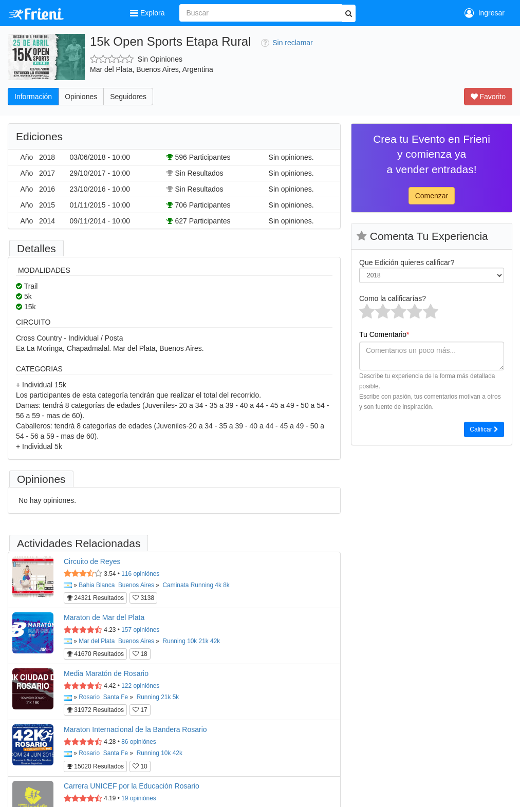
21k (204, 641)
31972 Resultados (95, 710)
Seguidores (128, 96)
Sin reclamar (287, 43)
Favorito (488, 96)
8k (226, 585)
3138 (143, 598)
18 (140, 654)
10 (140, 766)
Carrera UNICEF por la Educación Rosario (131, 786)
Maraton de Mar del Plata (104, 617)
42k (215, 641)
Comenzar (432, 196)
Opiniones (81, 96)
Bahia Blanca (97, 585)
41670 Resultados (95, 654)
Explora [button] (148, 13)
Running (202, 585)
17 (140, 710)
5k (176, 697)
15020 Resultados (95, 766)
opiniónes (140, 573)
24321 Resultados (95, 598)
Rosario (89, 697)
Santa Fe (115, 697)
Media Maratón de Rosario (106, 673)
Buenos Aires (136, 585)
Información (33, 96)
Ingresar (485, 13)
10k (192, 641)
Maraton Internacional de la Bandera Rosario (135, 729)
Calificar (484, 429)
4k (218, 585)
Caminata (176, 585)
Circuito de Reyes (92, 561)
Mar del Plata (97, 641)
